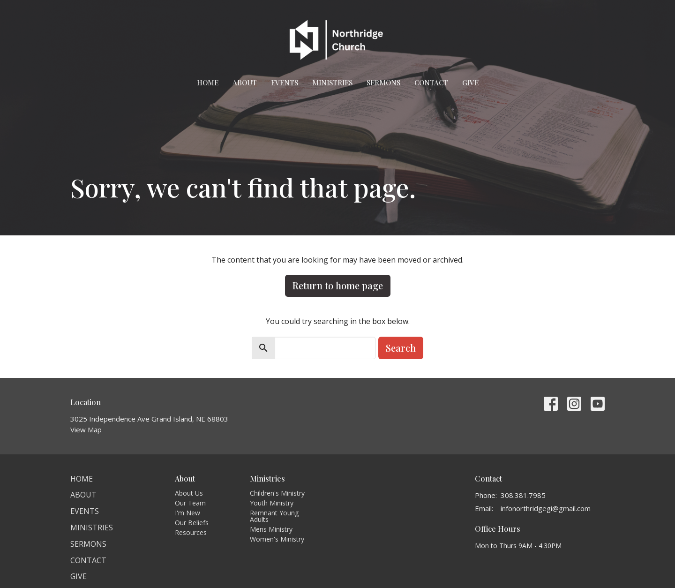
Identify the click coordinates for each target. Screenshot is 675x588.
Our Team (190, 502)
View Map (86, 429)
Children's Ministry (277, 493)
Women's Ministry (277, 539)
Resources (191, 532)
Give (470, 82)
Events (284, 82)
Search (401, 347)
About (244, 82)
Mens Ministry (271, 529)
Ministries (332, 82)
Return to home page (337, 285)
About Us (189, 493)
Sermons (383, 82)
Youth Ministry (271, 502)
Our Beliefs (192, 522)
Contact (431, 82)
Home (207, 82)
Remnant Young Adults (274, 516)
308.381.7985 (523, 495)
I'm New (187, 512)
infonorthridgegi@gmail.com (546, 508)
